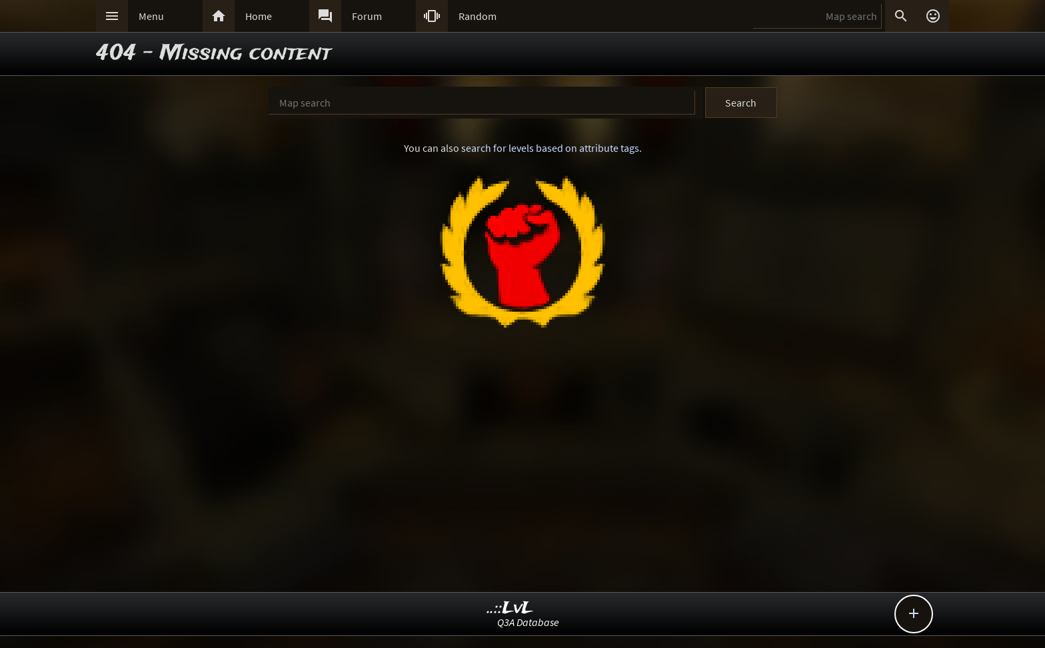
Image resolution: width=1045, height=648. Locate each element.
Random (478, 16)
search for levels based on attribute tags (550, 148)
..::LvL (510, 608)
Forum (367, 16)
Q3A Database (528, 622)
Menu (151, 16)
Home (258, 16)
